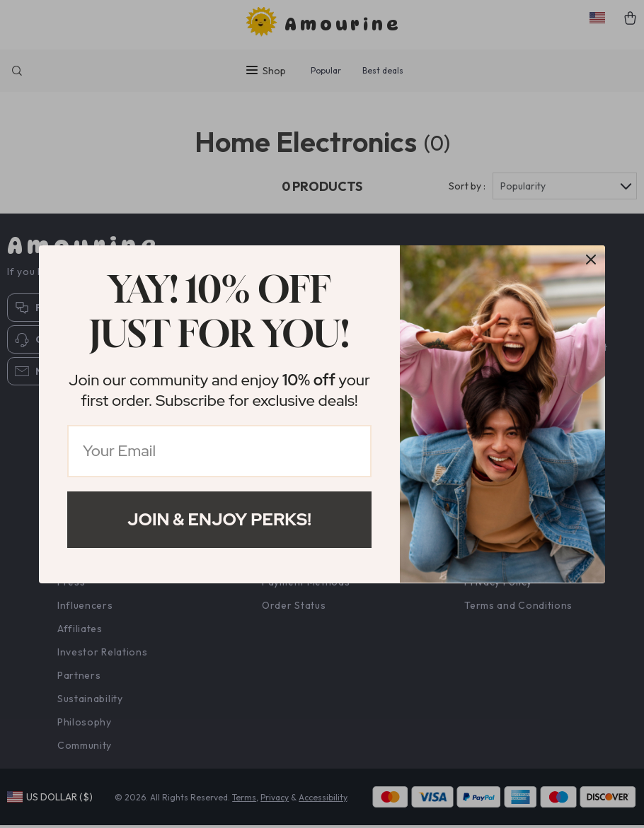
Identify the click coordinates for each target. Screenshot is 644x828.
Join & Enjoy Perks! (219, 519)
